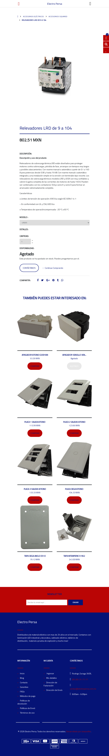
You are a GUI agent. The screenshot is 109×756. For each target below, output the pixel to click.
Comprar (34, 366)
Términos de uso (27, 712)
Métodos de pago (27, 696)
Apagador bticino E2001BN (35, 354)
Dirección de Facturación (50, 684)
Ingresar (50, 673)
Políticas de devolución (23, 702)
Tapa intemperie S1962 (74, 555)
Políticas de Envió (27, 708)
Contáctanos (29, 267)
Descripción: (26, 153)
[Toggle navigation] (90, 3)
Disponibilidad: (27, 248)
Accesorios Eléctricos (33, 16)
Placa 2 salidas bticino (74, 421)
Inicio (22, 673)
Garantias (24, 686)
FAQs (22, 691)
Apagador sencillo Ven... (74, 354)
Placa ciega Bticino (74, 489)
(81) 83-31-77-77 (80, 679)
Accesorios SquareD (57, 16)
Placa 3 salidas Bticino (35, 489)
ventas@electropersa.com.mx (83, 688)
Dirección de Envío (54, 690)
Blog (22, 677)
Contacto (24, 682)
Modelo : (24, 217)
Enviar (76, 602)
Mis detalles (51, 677)
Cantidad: (24, 236)
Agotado (74, 366)
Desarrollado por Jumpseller (78, 731)
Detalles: (24, 229)
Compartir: (25, 280)
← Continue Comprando (52, 267)
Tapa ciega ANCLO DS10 (35, 555)
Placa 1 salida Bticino (34, 421)
